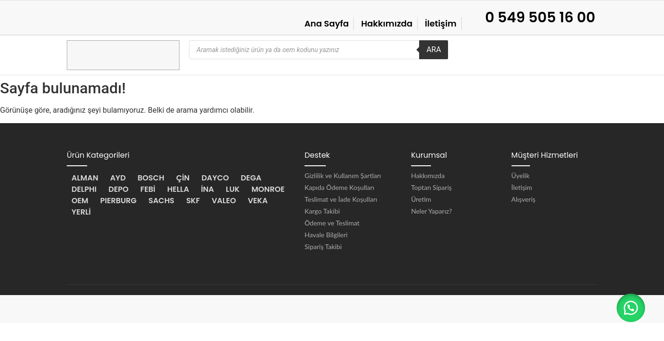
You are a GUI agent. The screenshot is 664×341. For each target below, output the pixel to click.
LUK (233, 189)
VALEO (224, 200)
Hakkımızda (387, 23)
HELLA (178, 189)
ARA (433, 49)
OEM (80, 200)
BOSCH (151, 177)
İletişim (441, 23)
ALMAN (85, 177)
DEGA (251, 177)
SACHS (161, 200)
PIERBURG (118, 200)
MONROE (268, 189)
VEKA (258, 200)
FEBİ (147, 189)
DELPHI (84, 189)
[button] (631, 308)
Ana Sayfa (327, 23)
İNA (207, 189)
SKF (193, 200)
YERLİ (81, 211)
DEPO (118, 189)
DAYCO (215, 177)
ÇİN (183, 177)
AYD (118, 177)
